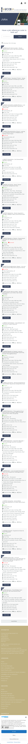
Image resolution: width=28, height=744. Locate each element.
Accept (14, 731)
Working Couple (14, 329)
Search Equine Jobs (6, 670)
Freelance (6, 138)
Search (20, 36)
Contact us (4, 680)
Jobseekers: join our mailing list (9, 674)
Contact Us (4, 708)
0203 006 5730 (5, 645)
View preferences (14, 739)
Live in (4, 51)
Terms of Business (5, 676)
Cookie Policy (10, 742)
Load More (14, 621)
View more (6, 73)
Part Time (6, 112)
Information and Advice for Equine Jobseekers (13, 672)
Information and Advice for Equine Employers (13, 699)
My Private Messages (6, 665)
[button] (26, 717)
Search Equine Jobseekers (8, 697)
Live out (5, 109)
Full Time (6, 54)
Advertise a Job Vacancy (7, 695)
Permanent (19, 190)
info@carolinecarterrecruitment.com (10, 644)
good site (23, 648)
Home (2, 661)
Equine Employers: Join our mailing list (11, 702)
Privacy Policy (17, 742)
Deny (14, 735)
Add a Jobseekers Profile (7, 668)
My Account (4, 663)
